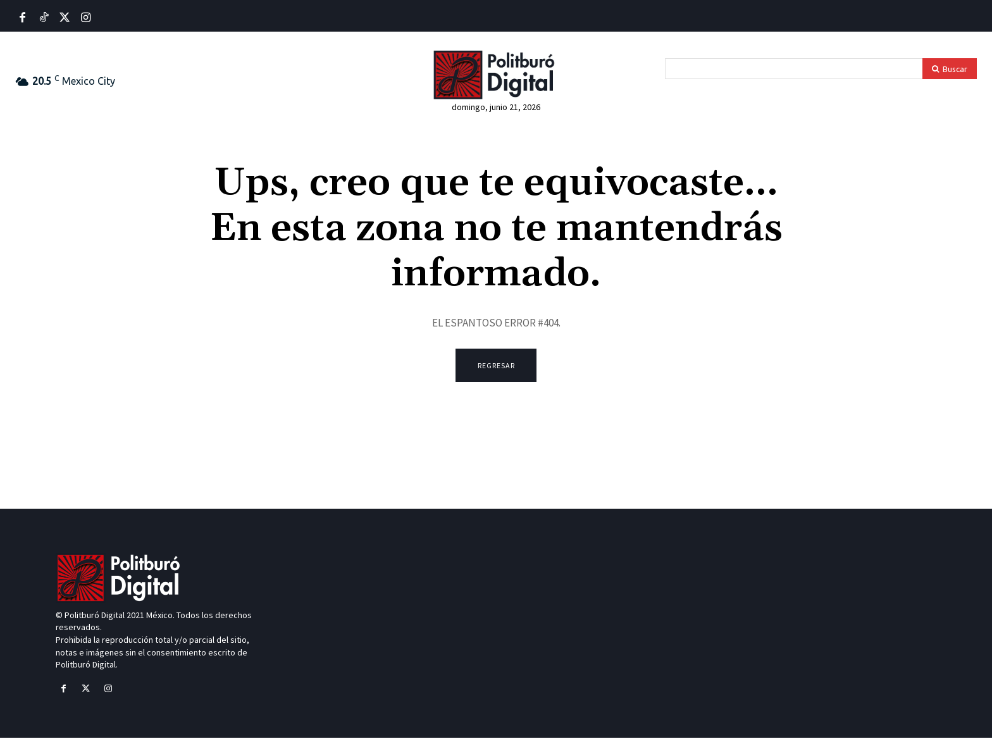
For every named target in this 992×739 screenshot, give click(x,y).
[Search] (949, 68)
